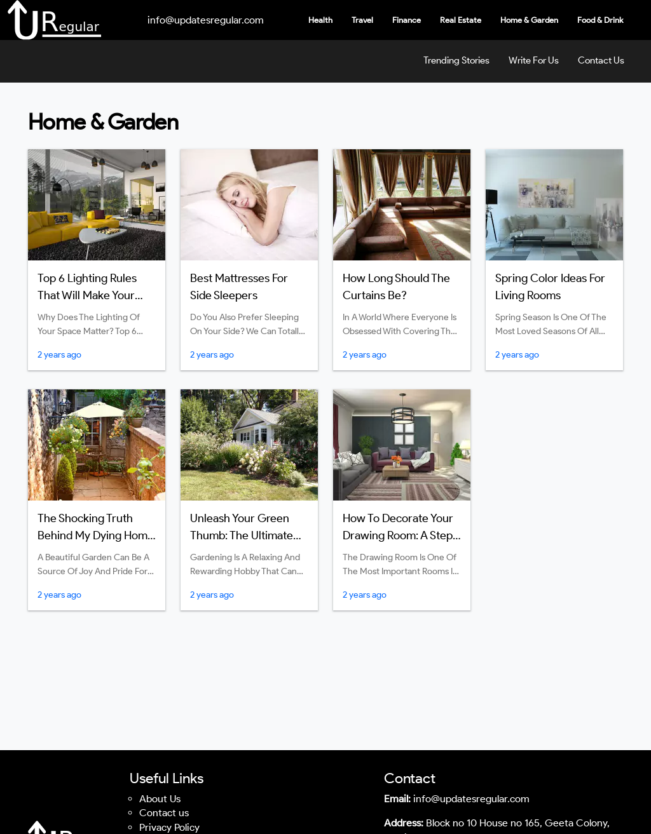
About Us (160, 799)
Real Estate (460, 20)
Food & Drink (600, 20)
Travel (362, 20)
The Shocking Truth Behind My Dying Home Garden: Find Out (96, 535)
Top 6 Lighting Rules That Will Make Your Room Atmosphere (87, 295)
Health (320, 20)
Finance (406, 20)
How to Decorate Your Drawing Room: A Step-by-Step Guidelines (400, 535)
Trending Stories (456, 60)
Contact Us (601, 60)
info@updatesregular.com (205, 20)
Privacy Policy (169, 827)
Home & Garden (529, 20)
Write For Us (534, 60)
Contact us (164, 813)
